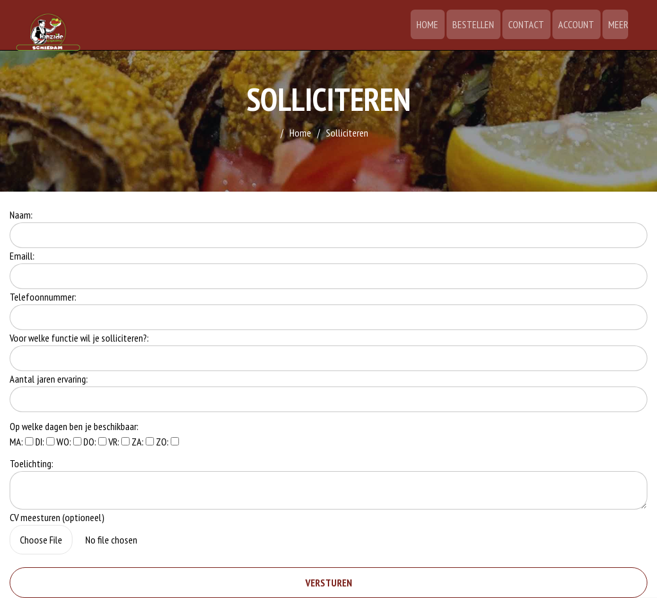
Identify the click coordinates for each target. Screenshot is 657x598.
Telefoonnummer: (43, 296)
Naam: (21, 214)
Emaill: (22, 255)
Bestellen (479, 24)
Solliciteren (347, 132)
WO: (68, 441)
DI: (45, 441)
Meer (618, 24)
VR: (119, 441)
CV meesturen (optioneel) (57, 517)
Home (435, 24)
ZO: (167, 441)
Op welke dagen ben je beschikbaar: (74, 426)
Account (578, 24)
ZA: (143, 441)
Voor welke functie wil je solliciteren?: (79, 337)
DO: (95, 441)
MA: (21, 441)
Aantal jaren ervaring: (49, 378)
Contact (530, 24)
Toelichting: (31, 463)
